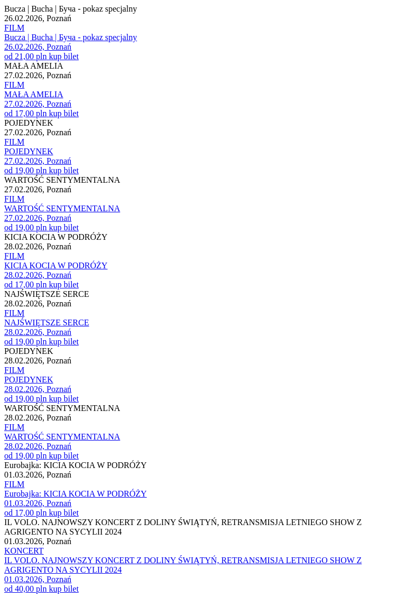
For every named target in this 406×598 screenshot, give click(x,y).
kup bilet (63, 56)
